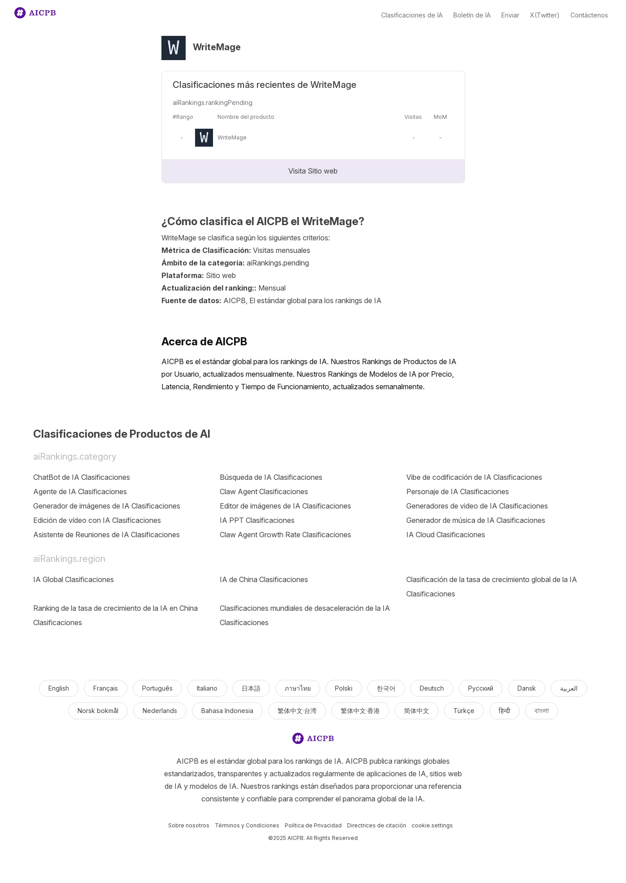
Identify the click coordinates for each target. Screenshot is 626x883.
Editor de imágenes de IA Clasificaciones (285, 505)
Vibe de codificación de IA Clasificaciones (474, 477)
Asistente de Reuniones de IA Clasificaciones (106, 534)
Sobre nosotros (188, 825)
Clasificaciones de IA (412, 15)
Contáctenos (589, 15)
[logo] (313, 740)
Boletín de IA (472, 15)
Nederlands (160, 710)
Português (157, 688)
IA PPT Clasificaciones (257, 520)
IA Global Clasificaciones (73, 579)
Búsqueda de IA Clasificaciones (271, 477)
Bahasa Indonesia (227, 710)
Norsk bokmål (98, 710)
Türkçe (463, 710)
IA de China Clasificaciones (264, 579)
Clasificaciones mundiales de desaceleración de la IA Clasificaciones (305, 615)
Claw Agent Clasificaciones (264, 491)
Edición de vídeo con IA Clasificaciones (97, 520)
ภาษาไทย (298, 688)
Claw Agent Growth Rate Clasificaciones (285, 534)
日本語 (251, 688)
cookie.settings (432, 825)
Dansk (526, 688)
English (58, 688)
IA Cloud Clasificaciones (445, 534)
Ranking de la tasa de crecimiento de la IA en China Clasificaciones (115, 615)
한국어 (386, 688)
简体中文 (416, 710)
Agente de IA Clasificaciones (80, 491)
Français (105, 688)
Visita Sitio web (313, 170)
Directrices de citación (376, 825)
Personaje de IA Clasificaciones (457, 491)
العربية (569, 688)
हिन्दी (504, 710)
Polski (343, 688)
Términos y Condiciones (247, 825)
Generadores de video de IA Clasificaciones (477, 505)
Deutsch (432, 688)
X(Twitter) (545, 15)
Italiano (207, 688)
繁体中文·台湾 (297, 710)
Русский (480, 688)
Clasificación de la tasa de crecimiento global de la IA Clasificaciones (491, 586)
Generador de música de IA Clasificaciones (475, 520)
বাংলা (542, 710)
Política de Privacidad (313, 825)
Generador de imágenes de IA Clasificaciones (106, 505)
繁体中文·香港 (360, 710)
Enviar (510, 15)
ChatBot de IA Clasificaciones (81, 477)
